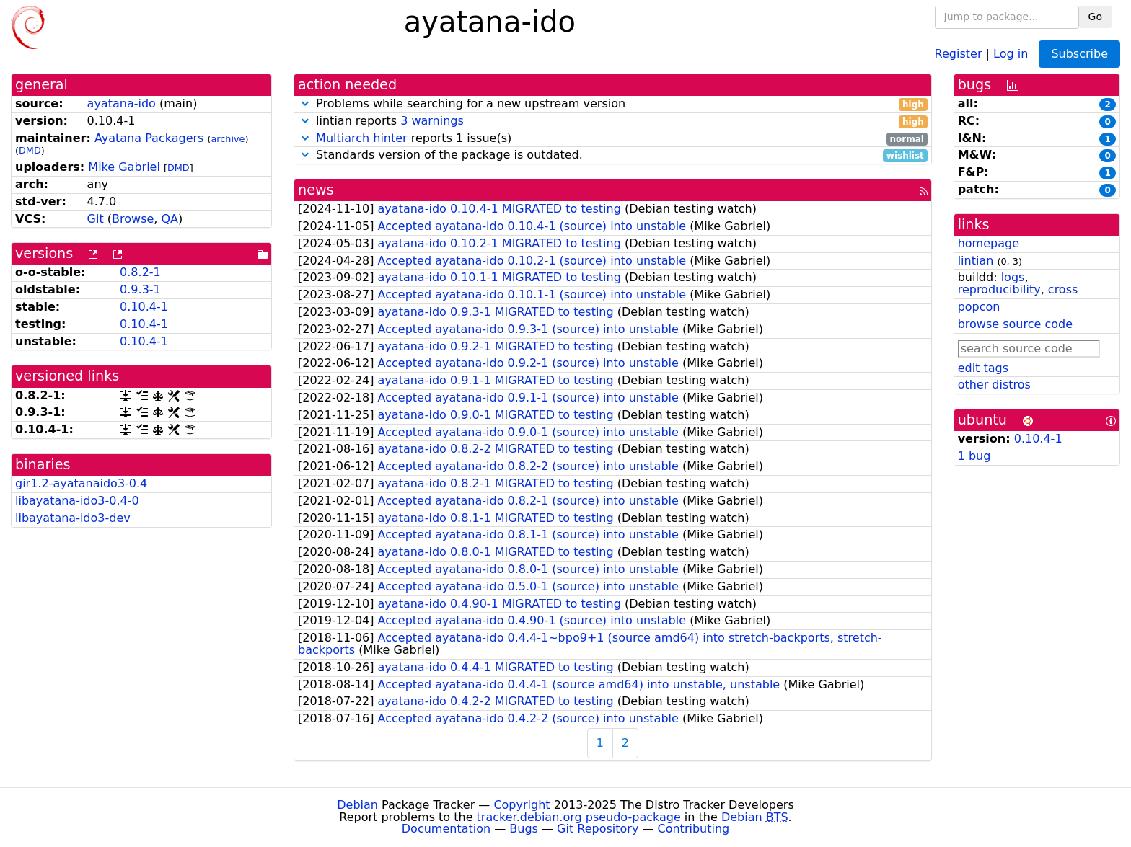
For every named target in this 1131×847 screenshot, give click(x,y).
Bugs (523, 828)
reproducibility (999, 289)
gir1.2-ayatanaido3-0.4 (81, 483)
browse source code (1015, 324)
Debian (357, 805)
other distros (994, 384)
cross (1063, 289)
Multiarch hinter (362, 138)
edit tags (983, 368)
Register (958, 53)
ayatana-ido (121, 103)
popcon (979, 307)
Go (1095, 16)
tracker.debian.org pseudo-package (579, 817)
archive (228, 138)
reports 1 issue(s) (613, 139)
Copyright (521, 805)
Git (95, 219)
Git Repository (597, 828)
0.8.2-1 (140, 272)
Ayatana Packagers (148, 138)
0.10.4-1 (144, 307)
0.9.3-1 (140, 289)
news (316, 190)
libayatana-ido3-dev (73, 518)
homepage (988, 243)
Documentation (446, 828)
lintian (976, 260)
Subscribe (1079, 54)
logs (1013, 277)
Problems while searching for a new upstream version (613, 104)
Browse (133, 219)
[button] (305, 103)
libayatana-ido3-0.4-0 (77, 500)
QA (169, 219)
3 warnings (432, 121)
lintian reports (613, 121)
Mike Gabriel (124, 167)
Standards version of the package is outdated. (613, 155)
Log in (1010, 53)
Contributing (694, 828)
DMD (30, 150)
